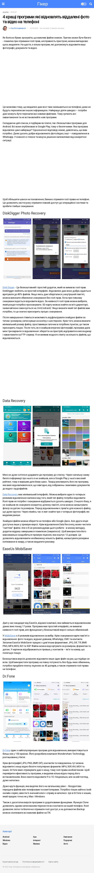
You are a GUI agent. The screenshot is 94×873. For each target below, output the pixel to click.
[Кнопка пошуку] (90, 4)
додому (6, 12)
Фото (66, 844)
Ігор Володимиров (18, 28)
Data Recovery (10, 494)
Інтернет (37, 840)
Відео (5, 844)
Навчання (68, 837)
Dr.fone (6, 750)
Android (13, 12)
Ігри (34, 837)
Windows (6, 840)
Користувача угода (10, 862)
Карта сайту (53, 862)
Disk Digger (8, 287)
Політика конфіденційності (33, 862)
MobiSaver (10, 635)
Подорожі (68, 840)
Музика (36, 844)
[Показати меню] (3, 4)
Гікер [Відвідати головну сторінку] (42, 4)
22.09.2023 (34, 28)
